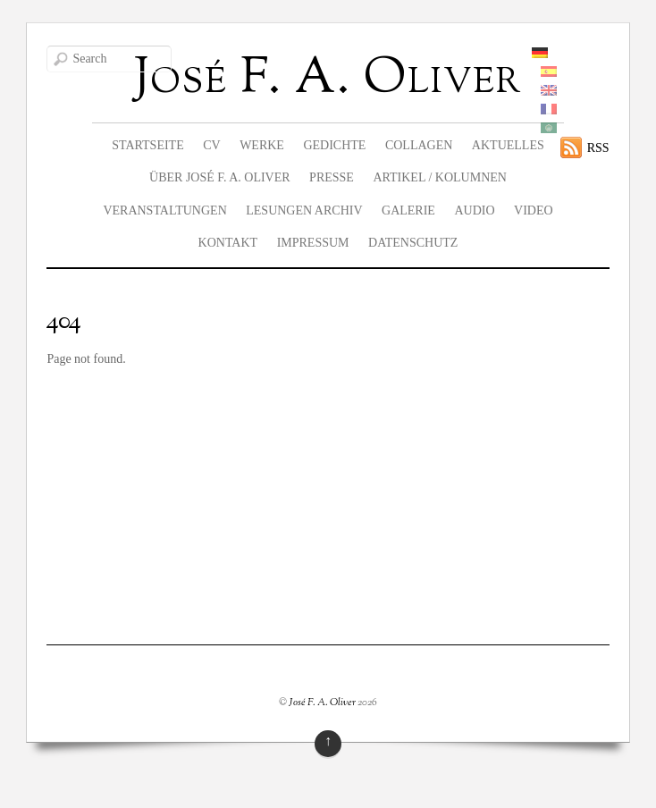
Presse (331, 177)
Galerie (408, 210)
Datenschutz (413, 242)
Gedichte (334, 145)
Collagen (418, 145)
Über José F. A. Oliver (219, 177)
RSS (598, 148)
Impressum (313, 242)
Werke (262, 145)
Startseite (147, 145)
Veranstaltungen (164, 210)
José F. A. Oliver (322, 702)
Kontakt (228, 242)
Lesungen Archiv (304, 210)
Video (533, 210)
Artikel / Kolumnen (440, 177)
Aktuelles (508, 145)
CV (211, 145)
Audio (474, 210)
